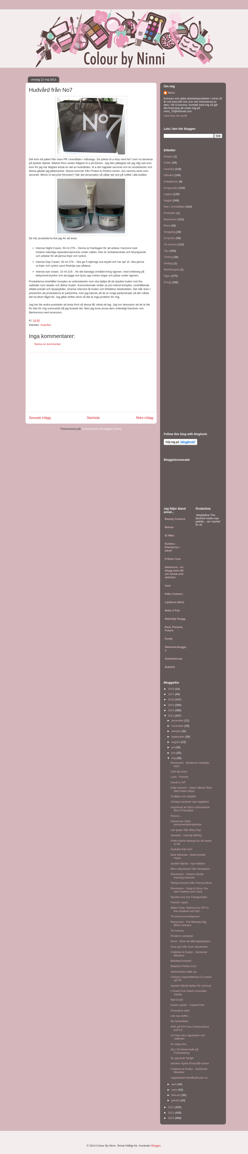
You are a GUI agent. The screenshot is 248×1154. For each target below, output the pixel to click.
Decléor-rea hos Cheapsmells (188, 897)
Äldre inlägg (144, 418)
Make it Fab (172, 610)
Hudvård (46, 325)
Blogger (156, 1145)
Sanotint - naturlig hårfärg (186, 835)
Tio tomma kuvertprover (185, 916)
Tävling (168, 257)
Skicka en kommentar (47, 344)
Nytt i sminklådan (174, 206)
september (178, 736)
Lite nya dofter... (180, 1015)
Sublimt (170, 667)
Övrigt (167, 282)
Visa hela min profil (175, 115)
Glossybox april (179, 1010)
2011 (171, 1112)
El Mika (169, 535)
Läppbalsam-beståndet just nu (188, 1077)
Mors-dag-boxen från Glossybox (190, 868)
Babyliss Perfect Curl (183, 966)
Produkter (170, 213)
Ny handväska (179, 1021)
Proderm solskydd (181, 936)
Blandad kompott (180, 960)
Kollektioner (171, 181)
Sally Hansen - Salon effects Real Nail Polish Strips (190, 789)
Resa (167, 225)
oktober (176, 731)
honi (167, 585)
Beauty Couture (175, 518)
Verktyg (168, 263)
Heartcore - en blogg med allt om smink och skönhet (174, 572)
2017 (171, 694)
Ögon (167, 275)
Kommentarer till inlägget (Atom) (101, 428)
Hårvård (168, 175)
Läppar (168, 194)
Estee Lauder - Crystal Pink (187, 1005)
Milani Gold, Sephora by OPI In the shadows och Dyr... (189, 909)
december (177, 720)
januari (175, 1100)
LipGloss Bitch (174, 602)
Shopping (169, 231)
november (177, 725)
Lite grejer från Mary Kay (185, 830)
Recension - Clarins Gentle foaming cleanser (186, 876)
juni (173, 752)
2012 (171, 1107)
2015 (171, 705)
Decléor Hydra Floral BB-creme (189, 1063)
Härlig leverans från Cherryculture (191, 882)
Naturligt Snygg (175, 618)
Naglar (168, 200)
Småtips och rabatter (183, 796)
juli (173, 747)
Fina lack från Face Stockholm (189, 946)
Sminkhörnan (173, 658)
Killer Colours (174, 593)
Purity (169, 638)
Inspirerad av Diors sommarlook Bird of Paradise (190, 809)
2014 (171, 710)
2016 (171, 699)
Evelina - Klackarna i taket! (172, 547)
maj (174, 758)
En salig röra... (179, 1044)
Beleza (169, 527)
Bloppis (168, 156)
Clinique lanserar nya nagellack (189, 801)
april (174, 1084)
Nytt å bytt (176, 999)
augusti (176, 742)
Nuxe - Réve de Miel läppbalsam (190, 941)
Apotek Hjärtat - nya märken (187, 863)
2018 (171, 688)
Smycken (169, 238)
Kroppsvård (171, 188)
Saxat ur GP (178, 782)
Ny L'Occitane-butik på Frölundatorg (184, 1051)
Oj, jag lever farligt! (181, 1058)
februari (176, 1095)
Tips (166, 250)
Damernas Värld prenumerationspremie (185, 823)
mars (174, 1089)
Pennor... (176, 815)
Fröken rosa (172, 558)
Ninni (171, 92)
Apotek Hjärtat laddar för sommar (190, 985)
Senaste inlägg (40, 418)
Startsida (93, 418)
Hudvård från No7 (181, 849)
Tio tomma (170, 244)
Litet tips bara (178, 771)
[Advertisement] (91, 382)
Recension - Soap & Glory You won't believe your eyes (189, 890)
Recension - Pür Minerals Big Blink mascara (188, 923)
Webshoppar (171, 269)
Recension (170, 219)
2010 (171, 1118)
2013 (171, 715)
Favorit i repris (179, 902)
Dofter (167, 162)
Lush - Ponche (179, 776)
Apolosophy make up (183, 971)
